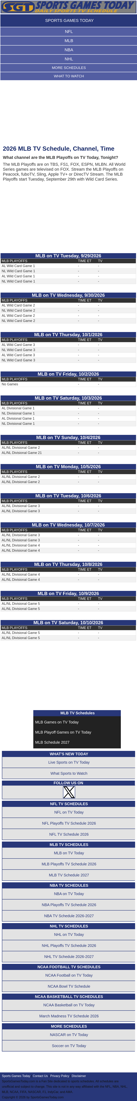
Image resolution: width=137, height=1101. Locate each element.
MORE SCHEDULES (69, 68)
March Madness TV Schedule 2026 (69, 1016)
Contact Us (40, 1076)
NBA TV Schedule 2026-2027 (69, 916)
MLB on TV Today (69, 853)
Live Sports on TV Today (69, 762)
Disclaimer (79, 1076)
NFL (69, 31)
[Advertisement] (68, 114)
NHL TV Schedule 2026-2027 (69, 957)
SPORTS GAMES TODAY (69, 20)
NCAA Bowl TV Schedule (69, 986)
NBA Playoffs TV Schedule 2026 (69, 905)
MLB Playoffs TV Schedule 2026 (69, 864)
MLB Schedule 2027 (52, 742)
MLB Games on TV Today (57, 722)
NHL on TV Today (69, 934)
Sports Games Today (16, 1076)
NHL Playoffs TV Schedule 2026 (69, 945)
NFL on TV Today (69, 812)
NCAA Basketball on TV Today (69, 1005)
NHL (69, 59)
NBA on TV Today (69, 894)
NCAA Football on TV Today (68, 975)
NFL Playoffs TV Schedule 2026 (69, 823)
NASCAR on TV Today (69, 1035)
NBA (69, 49)
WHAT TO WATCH (69, 76)
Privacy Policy (59, 1076)
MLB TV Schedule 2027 (69, 875)
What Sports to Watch (69, 773)
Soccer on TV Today (69, 1046)
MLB (69, 40)
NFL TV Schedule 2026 (69, 834)
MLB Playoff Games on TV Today (63, 732)
